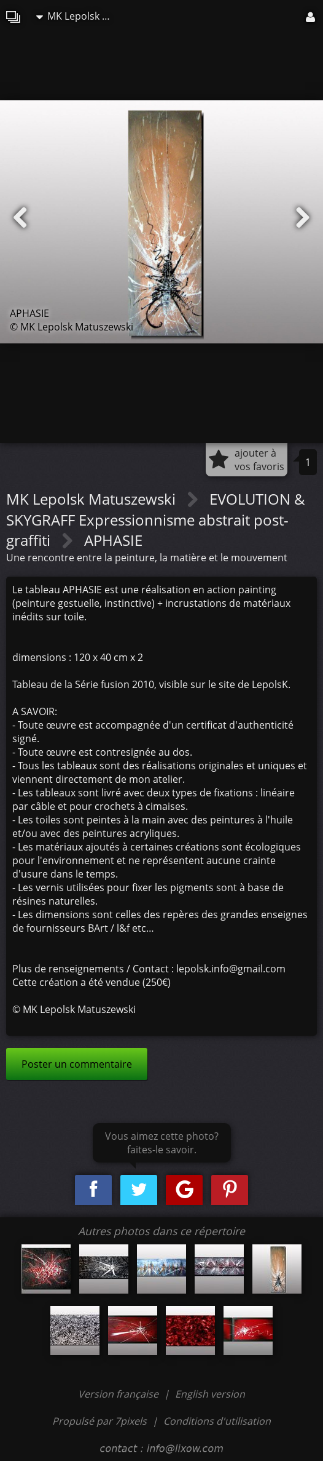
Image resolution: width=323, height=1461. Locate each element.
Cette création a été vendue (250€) (91, 982)
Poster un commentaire (76, 1064)
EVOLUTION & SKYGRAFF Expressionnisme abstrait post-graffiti (155, 519)
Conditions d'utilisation (217, 1421)
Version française (119, 1394)
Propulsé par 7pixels (99, 1421)
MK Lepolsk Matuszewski (79, 16)
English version (210, 1394)
